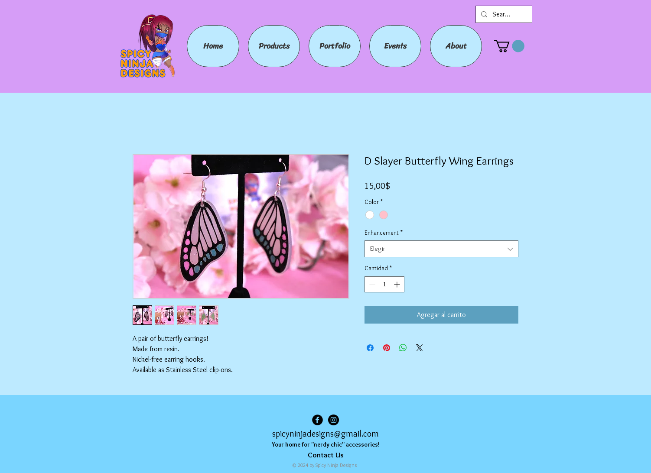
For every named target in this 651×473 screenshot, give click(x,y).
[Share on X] (419, 348)
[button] (509, 46)
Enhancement (384, 232)
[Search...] (503, 14)
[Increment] (397, 284)
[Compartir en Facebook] (370, 348)
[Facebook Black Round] (317, 420)
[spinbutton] (384, 284)
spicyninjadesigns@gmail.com (325, 433)
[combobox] (441, 248)
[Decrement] (371, 284)
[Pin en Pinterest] (386, 348)
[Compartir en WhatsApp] (403, 348)
